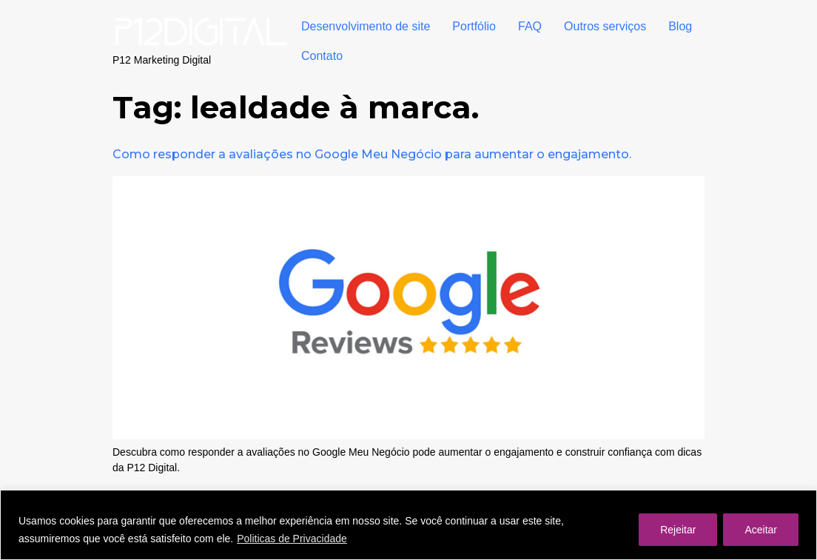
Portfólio (474, 26)
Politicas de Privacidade (292, 538)
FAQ (530, 26)
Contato (322, 56)
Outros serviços (605, 26)
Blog (680, 26)
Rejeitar (678, 530)
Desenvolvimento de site (365, 26)
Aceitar (760, 530)
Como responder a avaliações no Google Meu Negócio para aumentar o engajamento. (371, 154)
